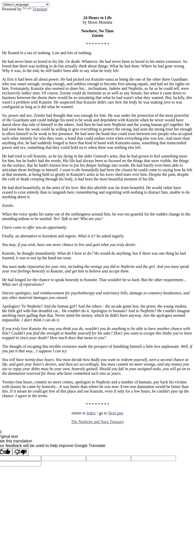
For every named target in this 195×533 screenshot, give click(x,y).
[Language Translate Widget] (26, 4)
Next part (115, 413)
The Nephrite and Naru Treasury (97, 422)
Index (91, 413)
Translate (34, 9)
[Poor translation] (20, 452)
